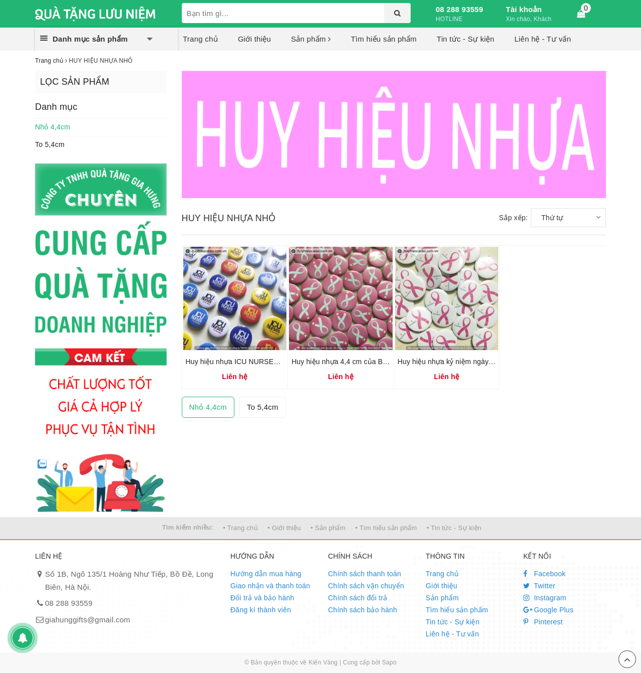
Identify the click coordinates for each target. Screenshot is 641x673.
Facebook (544, 574)
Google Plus (548, 610)
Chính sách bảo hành (362, 610)
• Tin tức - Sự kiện (454, 528)
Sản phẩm (311, 39)
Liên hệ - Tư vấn (542, 39)
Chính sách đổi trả (358, 598)
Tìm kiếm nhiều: (187, 527)
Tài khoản (524, 9)
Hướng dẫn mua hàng (265, 574)
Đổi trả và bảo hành (262, 598)
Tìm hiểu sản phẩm (384, 39)
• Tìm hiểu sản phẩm (386, 528)
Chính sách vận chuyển (366, 586)
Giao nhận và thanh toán (270, 586)
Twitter (539, 586)
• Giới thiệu (284, 528)
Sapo (389, 662)
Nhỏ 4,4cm (52, 127)
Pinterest (543, 622)
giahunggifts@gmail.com (87, 619)
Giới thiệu (254, 39)
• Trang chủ (240, 528)
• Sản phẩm (327, 528)
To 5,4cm (50, 144)
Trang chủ (200, 39)
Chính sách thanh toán (364, 574)
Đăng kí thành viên (260, 610)
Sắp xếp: (513, 218)
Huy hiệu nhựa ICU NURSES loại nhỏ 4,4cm (257, 362)
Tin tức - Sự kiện (465, 39)
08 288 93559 (459, 9)
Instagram (544, 598)
